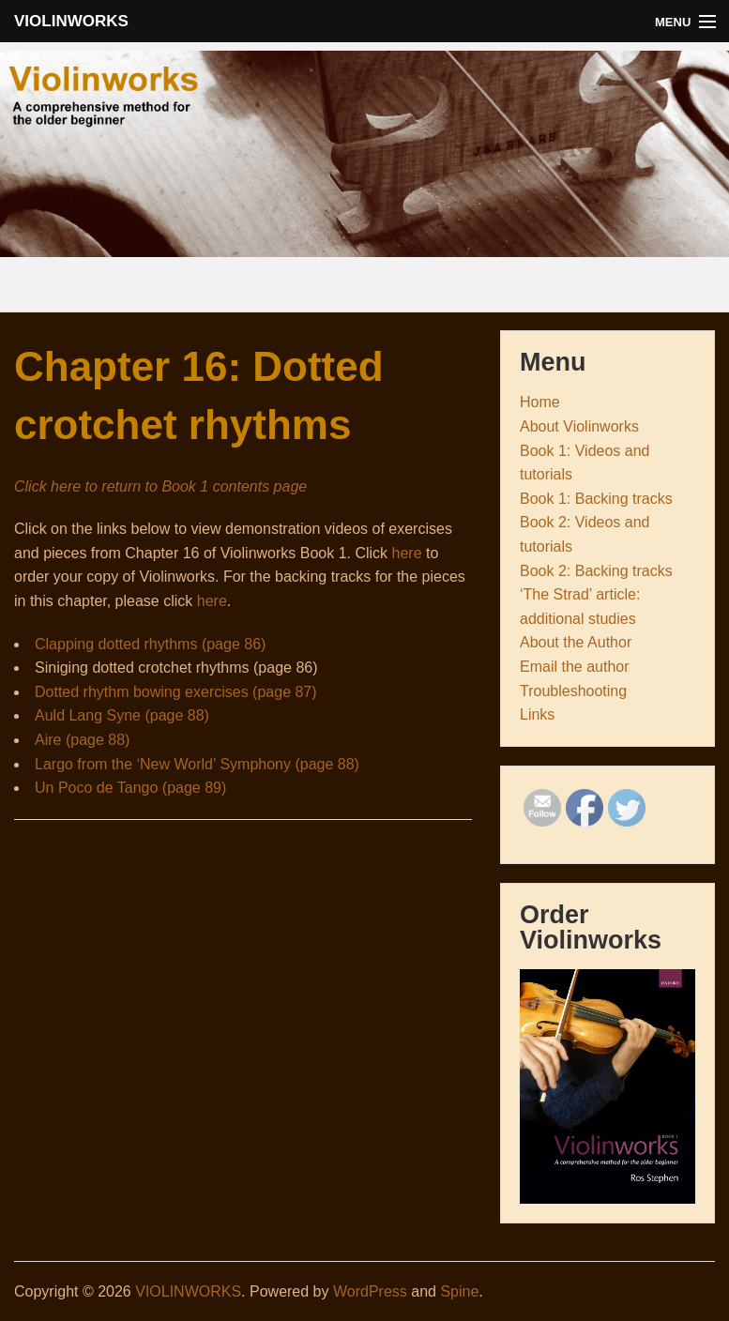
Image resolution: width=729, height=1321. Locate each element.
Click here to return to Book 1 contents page (160, 486)
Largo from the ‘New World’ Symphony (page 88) (197, 764)
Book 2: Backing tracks (596, 571)
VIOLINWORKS (71, 21)
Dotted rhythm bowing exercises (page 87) (176, 692)
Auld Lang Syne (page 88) (122, 715)
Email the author (575, 667)
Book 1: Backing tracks (596, 499)
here (407, 553)
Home (540, 402)
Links (537, 714)
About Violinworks (579, 426)
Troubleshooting (573, 691)
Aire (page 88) (82, 740)
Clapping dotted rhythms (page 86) (150, 644)
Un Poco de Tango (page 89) (130, 788)
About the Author (575, 642)
